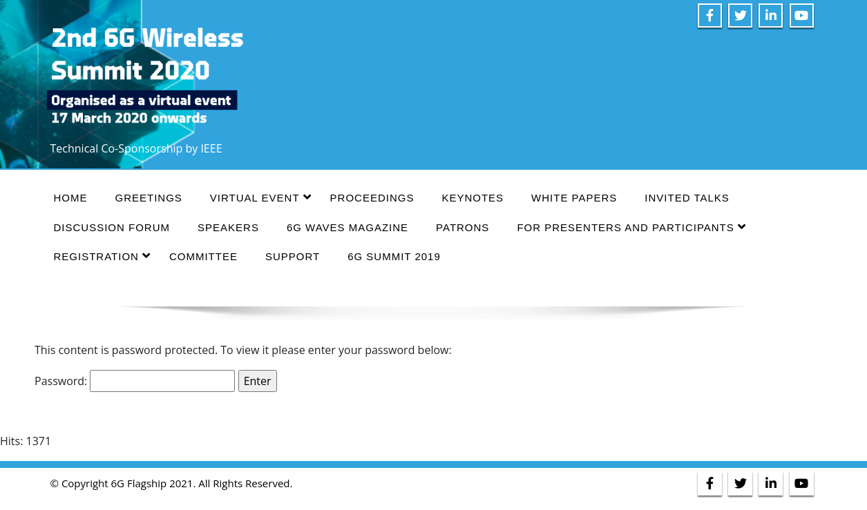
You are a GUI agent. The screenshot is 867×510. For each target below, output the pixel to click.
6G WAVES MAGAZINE (347, 227)
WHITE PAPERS (574, 198)
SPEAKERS (228, 227)
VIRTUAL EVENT (261, 197)
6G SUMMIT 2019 (394, 256)
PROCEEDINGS (372, 198)
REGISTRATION (102, 255)
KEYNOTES (472, 198)
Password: (135, 381)
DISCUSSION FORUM (112, 227)
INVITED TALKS (687, 198)
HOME (71, 198)
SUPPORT (292, 256)
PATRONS (462, 227)
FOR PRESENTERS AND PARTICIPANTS (631, 226)
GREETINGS (148, 198)
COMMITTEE (203, 256)
